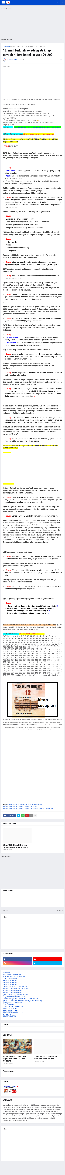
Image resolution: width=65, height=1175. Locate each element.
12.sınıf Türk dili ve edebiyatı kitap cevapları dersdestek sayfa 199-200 (16, 846)
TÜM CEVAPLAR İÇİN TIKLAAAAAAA (30, 633)
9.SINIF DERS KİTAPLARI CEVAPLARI (15, 986)
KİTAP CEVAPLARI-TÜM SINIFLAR (14, 976)
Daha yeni (5, 910)
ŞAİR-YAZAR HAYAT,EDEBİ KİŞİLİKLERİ (15, 994)
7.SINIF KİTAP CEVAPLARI (11, 982)
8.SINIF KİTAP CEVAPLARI (11, 984)
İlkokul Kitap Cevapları (10, 978)
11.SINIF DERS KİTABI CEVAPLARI (14, 990)
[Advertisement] (32, 468)
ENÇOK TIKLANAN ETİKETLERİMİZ (14, 996)
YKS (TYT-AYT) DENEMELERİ (12, 974)
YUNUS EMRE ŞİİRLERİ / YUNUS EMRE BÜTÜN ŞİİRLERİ (20, 998)
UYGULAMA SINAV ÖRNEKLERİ (13, 1006)
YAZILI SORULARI (8, 1004)
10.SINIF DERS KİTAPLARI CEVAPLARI (15, 988)
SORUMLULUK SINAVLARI (11, 1009)
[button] (3, 2)
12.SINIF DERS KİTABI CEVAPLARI (14, 992)
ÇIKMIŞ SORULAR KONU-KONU (13, 1002)
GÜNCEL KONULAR (9, 1014)
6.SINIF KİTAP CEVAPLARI (11, 980)
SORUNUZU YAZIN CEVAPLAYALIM (14, 1013)
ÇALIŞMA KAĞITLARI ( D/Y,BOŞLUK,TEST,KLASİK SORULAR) (22, 1000)
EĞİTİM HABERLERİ (9, 1017)
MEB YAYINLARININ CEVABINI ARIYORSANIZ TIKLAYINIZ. (37, 127)
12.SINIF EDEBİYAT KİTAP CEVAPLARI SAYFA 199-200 (28, 46)
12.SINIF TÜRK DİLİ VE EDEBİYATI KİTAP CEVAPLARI (20, 806)
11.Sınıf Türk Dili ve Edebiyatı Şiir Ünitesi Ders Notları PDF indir (45, 1057)
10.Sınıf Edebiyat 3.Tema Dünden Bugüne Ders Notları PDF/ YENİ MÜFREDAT (14, 1058)
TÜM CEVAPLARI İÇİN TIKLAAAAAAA (38, 134)
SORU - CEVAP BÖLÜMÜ (10, 1010)
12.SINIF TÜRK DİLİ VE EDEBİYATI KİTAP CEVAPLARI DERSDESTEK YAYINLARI (28, 808)
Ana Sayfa (6, 46)
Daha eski (60, 910)
